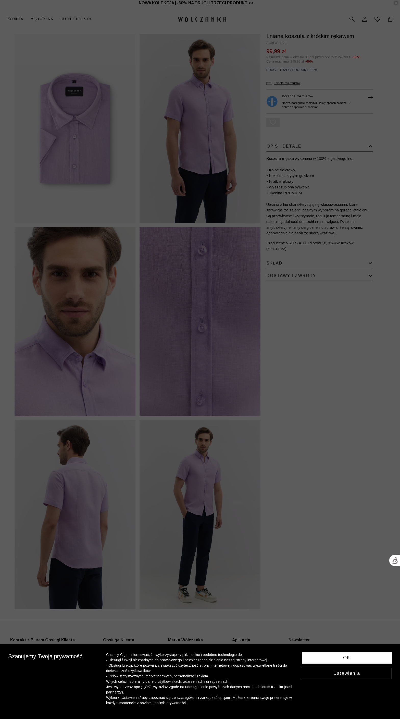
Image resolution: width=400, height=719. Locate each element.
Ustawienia (346, 673)
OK (347, 657)
